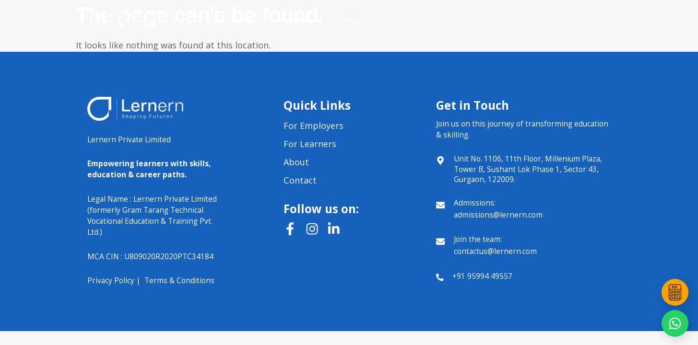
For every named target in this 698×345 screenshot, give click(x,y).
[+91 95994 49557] (439, 277)
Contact (392, 20)
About (351, 20)
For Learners (301, 20)
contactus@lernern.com (495, 251)
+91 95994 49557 (482, 276)
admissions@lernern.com (498, 214)
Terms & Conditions (179, 280)
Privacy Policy (110, 280)
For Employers (238, 20)
